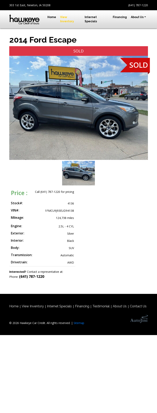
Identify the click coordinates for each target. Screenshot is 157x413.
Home (13, 306)
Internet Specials (59, 306)
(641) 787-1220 (138, 5)
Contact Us (138, 306)
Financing (82, 306)
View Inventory (33, 306)
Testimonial (101, 306)
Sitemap (79, 323)
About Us (120, 306)
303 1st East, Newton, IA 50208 (29, 5)
